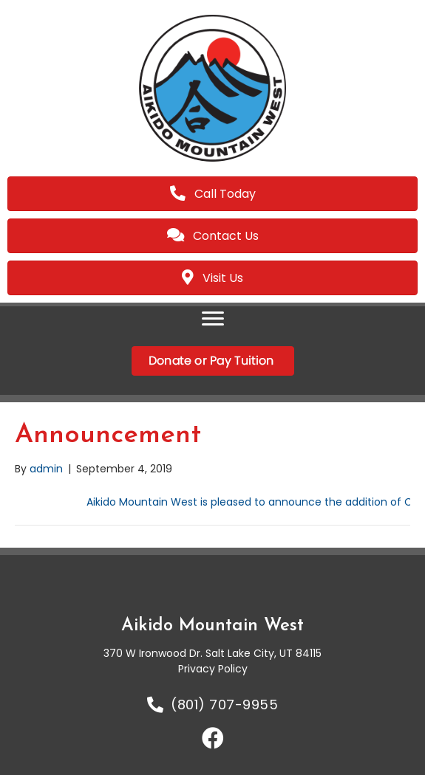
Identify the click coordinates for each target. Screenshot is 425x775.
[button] (213, 738)
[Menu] (213, 318)
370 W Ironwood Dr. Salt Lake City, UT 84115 (212, 653)
